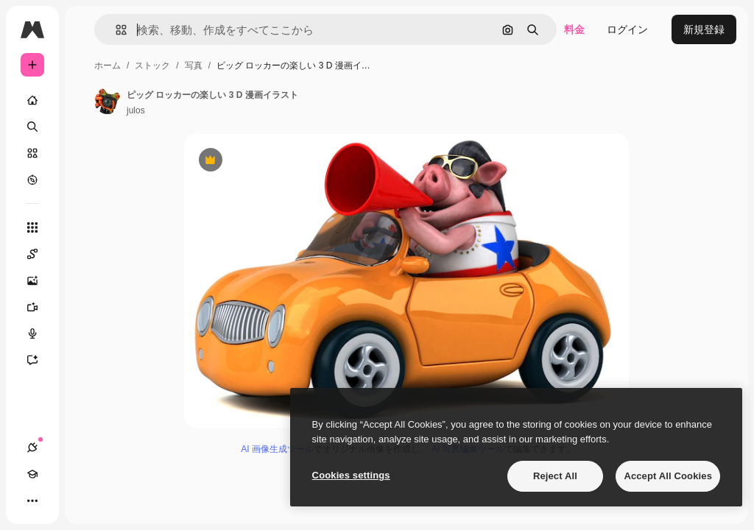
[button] (115, 29)
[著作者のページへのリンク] (107, 101)
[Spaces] (40, 254)
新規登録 (704, 29)
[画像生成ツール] (40, 280)
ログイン (627, 29)
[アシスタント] (40, 360)
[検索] (32, 126)
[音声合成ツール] (40, 333)
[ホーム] (32, 100)
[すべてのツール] (32, 227)
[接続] (32, 447)
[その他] (32, 500)
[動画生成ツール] (40, 307)
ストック (152, 65)
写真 (193, 65)
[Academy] (32, 474)
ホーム (107, 65)
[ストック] (32, 153)
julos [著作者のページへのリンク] (136, 110)
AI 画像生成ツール (277, 449)
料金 (574, 29)
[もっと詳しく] (32, 179)
